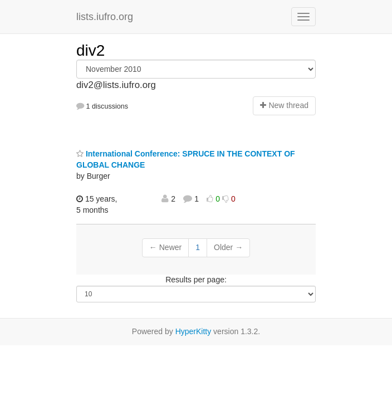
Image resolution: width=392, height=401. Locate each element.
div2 (90, 50)
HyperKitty (193, 331)
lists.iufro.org (104, 16)
